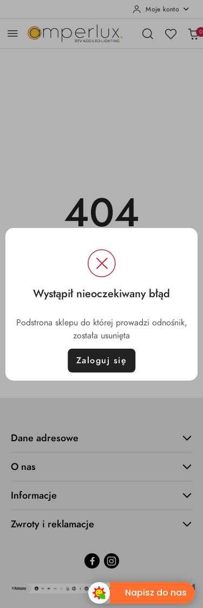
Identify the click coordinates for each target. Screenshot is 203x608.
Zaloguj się (101, 361)
